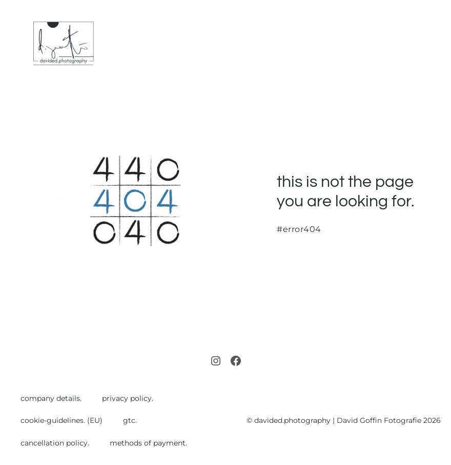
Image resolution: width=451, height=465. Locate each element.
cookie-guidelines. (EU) (61, 420)
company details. (50, 398)
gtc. (130, 420)
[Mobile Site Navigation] (437, 44)
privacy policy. (127, 398)
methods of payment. (148, 443)
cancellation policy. (54, 443)
